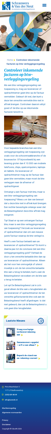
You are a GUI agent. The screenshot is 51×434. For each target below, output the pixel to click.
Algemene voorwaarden (12, 412)
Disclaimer (6, 424)
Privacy (5, 420)
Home (10, 60)
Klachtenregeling (9, 408)
